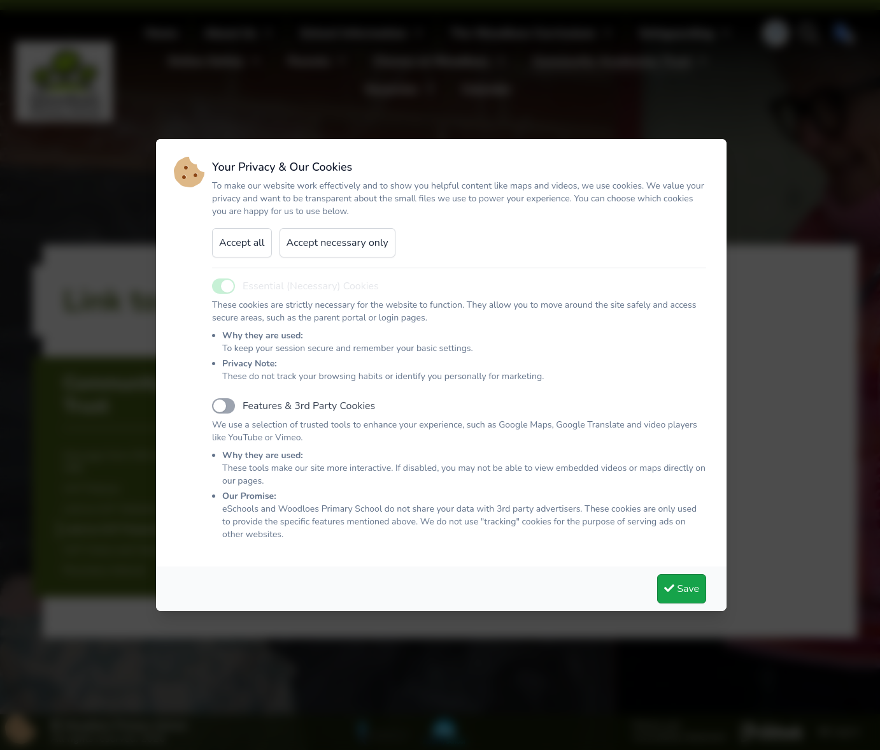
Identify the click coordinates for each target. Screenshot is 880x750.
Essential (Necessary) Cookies (311, 286)
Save (681, 589)
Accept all (242, 243)
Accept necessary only (337, 243)
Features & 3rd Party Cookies (309, 406)
